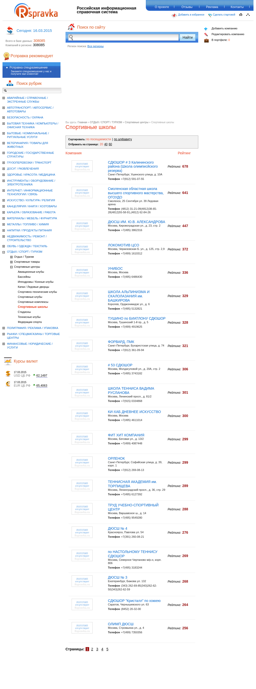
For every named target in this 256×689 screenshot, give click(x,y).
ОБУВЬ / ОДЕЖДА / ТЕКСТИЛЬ (27, 246)
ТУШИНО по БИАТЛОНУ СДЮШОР (137, 318)
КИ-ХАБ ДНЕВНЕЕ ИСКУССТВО (134, 412)
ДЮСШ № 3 (117, 577)
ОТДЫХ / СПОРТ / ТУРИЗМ (106, 122)
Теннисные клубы (29, 316)
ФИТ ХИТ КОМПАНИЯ (126, 435)
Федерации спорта (30, 321)
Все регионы (95, 46)
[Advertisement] (132, 86)
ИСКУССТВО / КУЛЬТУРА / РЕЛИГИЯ (31, 200)
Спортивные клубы (30, 296)
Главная (82, 122)
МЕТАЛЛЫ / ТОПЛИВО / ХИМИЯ (28, 224)
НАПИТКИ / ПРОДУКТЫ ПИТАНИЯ (29, 230)
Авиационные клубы (31, 271)
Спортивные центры (136, 122)
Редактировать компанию (224, 34)
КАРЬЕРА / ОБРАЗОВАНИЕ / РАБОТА (31, 212)
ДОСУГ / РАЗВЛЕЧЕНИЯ (23, 168)
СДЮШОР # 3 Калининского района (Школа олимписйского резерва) (133, 166)
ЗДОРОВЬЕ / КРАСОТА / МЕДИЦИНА (31, 174)
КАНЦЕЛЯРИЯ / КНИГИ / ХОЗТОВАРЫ (32, 206)
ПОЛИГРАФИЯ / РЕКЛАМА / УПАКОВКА (32, 327)
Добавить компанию (220, 29)
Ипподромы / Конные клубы (35, 281)
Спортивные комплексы (33, 301)
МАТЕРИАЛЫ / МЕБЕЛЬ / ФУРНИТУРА (32, 218)
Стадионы (24, 311)
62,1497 (41, 375)
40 (105, 144)
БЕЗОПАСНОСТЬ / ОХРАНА (25, 117)
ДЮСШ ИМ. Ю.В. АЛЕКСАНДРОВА (136, 222)
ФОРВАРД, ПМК (121, 342)
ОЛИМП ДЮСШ (121, 624)
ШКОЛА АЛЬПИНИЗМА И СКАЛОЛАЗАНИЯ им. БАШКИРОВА (129, 296)
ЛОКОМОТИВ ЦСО (123, 245)
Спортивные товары (27, 261)
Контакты (237, 7)
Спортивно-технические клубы (37, 291)
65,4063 (41, 385)
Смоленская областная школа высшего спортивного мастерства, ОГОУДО (136, 193)
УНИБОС (115, 268)
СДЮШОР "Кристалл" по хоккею (134, 601)
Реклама (212, 7)
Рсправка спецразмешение (29, 67)
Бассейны (24, 276)
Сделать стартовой (221, 15)
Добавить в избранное (187, 15)
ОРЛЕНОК (116, 458)
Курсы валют (26, 361)
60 (110, 144)
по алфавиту (123, 139)
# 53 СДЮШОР (120, 365)
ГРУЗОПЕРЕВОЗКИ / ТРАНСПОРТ (29, 162)
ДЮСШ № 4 (117, 528)
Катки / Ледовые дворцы (33, 286)
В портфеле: (217, 40)
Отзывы (187, 7)
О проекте (162, 7)
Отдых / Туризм (24, 256)
